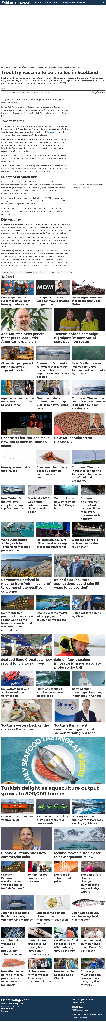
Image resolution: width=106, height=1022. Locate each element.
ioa (58, 272)
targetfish (67, 272)
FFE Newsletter (68, 3)
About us (37, 3)
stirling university (11, 272)
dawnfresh (27, 272)
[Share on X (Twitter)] (96, 92)
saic (37, 272)
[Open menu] (103, 2)
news (43, 272)
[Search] (98, 2)
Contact (48, 3)
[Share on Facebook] (93, 92)
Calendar (81, 3)
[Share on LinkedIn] (99, 92)
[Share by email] (103, 92)
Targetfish (51, 132)
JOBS (56, 3)
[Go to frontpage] (16, 2)
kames (51, 272)
